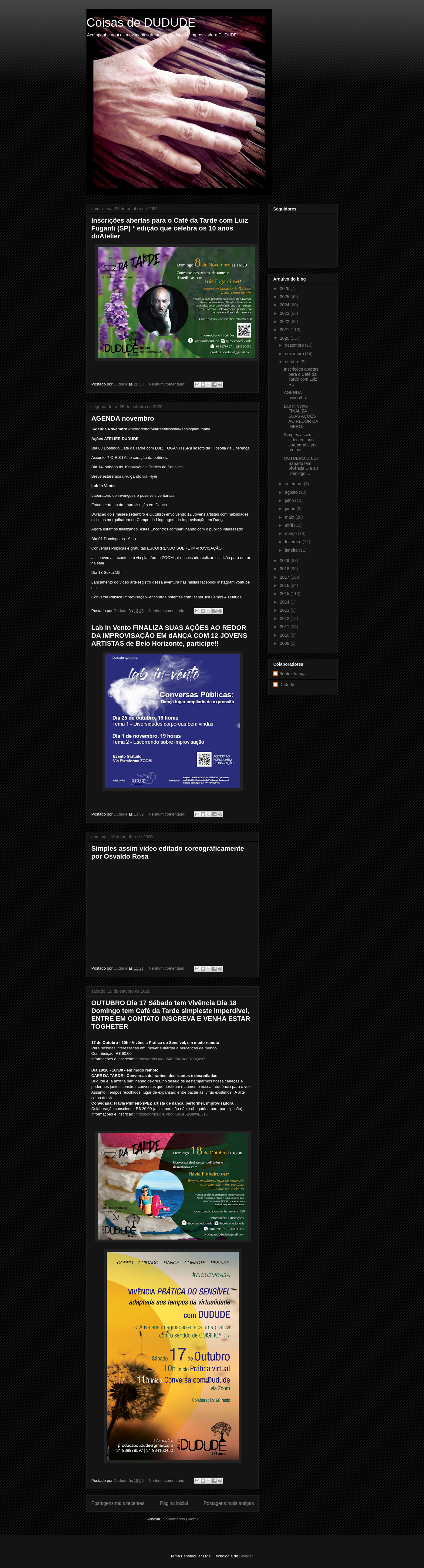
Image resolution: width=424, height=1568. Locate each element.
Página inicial (174, 1503)
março (291, 533)
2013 (285, 610)
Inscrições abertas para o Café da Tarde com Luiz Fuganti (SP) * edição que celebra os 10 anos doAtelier (169, 228)
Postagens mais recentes (117, 1503)
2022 (285, 321)
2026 (285, 288)
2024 (285, 304)
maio (290, 517)
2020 (285, 338)
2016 (285, 585)
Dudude (286, 684)
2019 (285, 560)
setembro (294, 483)
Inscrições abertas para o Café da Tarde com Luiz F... (301, 377)
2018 (285, 568)
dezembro (295, 345)
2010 (285, 635)
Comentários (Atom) (180, 1519)
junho (290, 508)
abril (289, 525)
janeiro (292, 550)
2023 (285, 313)
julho (290, 500)
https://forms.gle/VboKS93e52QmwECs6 (172, 1114)
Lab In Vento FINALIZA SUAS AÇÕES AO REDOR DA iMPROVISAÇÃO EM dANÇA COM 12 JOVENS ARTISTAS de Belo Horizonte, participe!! (169, 635)
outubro (292, 361)
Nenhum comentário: (167, 384)
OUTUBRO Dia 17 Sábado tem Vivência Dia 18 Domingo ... (301, 466)
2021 (285, 329)
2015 (285, 593)
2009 (285, 643)
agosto (292, 492)
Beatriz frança (292, 673)
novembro (295, 353)
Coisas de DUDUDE (141, 22)
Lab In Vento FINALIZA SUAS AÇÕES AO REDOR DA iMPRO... (301, 416)
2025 (285, 296)
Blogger (246, 1556)
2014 (285, 602)
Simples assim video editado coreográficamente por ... (301, 442)
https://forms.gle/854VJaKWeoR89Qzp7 (170, 1059)
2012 (285, 618)
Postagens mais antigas (229, 1503)
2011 (285, 626)
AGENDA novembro (122, 418)
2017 (285, 577)
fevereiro (293, 541)
